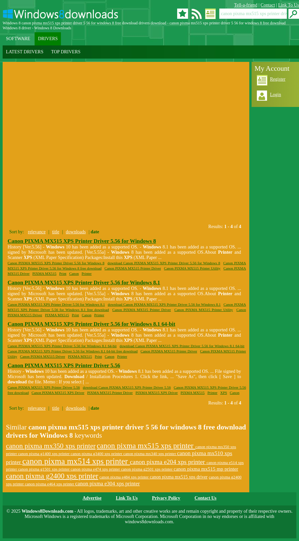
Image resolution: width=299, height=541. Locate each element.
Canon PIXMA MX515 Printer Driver (132, 268)
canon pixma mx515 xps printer (146, 445)
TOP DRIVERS (65, 51)
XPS (223, 393)
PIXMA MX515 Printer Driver (110, 393)
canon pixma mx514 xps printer (76, 461)
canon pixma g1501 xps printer (44, 469)
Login (275, 94)
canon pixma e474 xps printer (96, 469)
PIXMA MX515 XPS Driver (156, 393)
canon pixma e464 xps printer (50, 484)
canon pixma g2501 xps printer (147, 469)
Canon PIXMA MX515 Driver (42, 356)
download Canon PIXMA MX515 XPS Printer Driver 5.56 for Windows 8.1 (164, 304)
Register (277, 79)
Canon (74, 273)
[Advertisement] (77, 147)
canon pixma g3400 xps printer (97, 453)
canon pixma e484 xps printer (124, 477)
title (55, 231)
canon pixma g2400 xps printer (52, 476)
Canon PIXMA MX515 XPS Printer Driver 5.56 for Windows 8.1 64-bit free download (73, 351)
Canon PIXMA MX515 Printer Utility (192, 268)
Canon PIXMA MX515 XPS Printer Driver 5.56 (64, 365)
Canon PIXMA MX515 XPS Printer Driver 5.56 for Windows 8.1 (84, 282)
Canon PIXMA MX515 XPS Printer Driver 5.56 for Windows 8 (82, 241)
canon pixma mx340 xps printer (150, 453)
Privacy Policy (166, 498)
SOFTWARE (18, 38)
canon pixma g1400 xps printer (44, 453)
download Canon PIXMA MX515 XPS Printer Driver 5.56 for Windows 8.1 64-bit (182, 346)
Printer (87, 273)
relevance (37, 231)
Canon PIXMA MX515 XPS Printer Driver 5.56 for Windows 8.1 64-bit (91, 324)
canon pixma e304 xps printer (107, 483)
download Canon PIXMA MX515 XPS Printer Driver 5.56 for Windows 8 (164, 263)
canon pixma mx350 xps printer (50, 446)
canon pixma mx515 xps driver (179, 476)
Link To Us (288, 5)
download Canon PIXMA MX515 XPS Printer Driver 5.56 (127, 387)
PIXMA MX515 (44, 273)
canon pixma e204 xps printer (168, 461)
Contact (267, 5)
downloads (76, 231)
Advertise (92, 498)
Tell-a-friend (246, 5)
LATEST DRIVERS (24, 51)
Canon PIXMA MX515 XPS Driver (58, 393)
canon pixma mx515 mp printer (206, 469)
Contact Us (206, 498)
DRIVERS (48, 38)
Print (63, 273)
